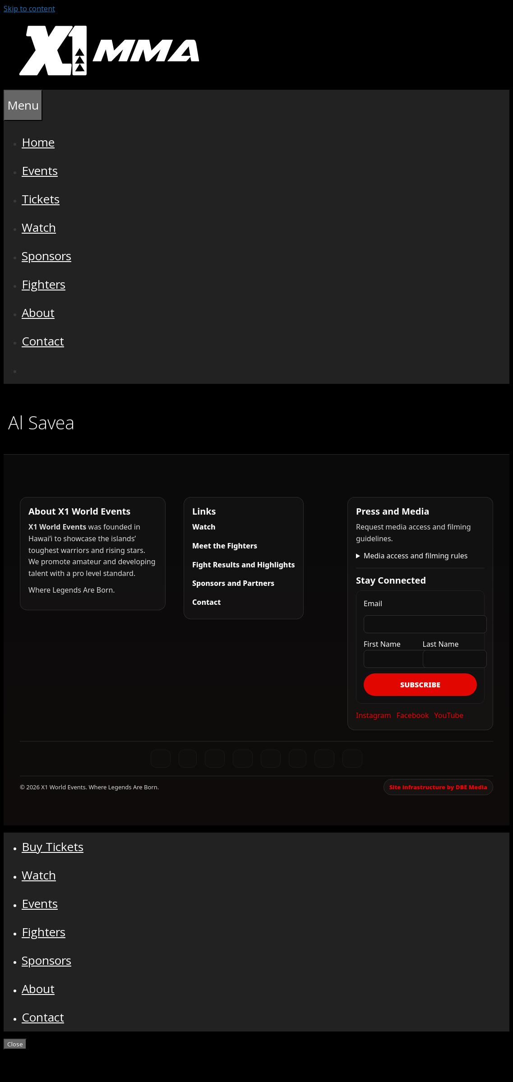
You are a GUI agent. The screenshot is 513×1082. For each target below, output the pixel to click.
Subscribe (420, 685)
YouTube (449, 715)
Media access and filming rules (415, 556)
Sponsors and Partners (233, 583)
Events (40, 170)
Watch (39, 227)
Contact (43, 341)
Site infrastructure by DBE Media (438, 787)
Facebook (413, 715)
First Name (382, 644)
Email (373, 603)
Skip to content (29, 9)
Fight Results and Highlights (243, 565)
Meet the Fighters (224, 546)
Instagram (373, 715)
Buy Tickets (52, 846)
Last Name (441, 644)
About (38, 312)
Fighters (43, 284)
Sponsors (46, 256)
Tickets (41, 199)
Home (38, 142)
